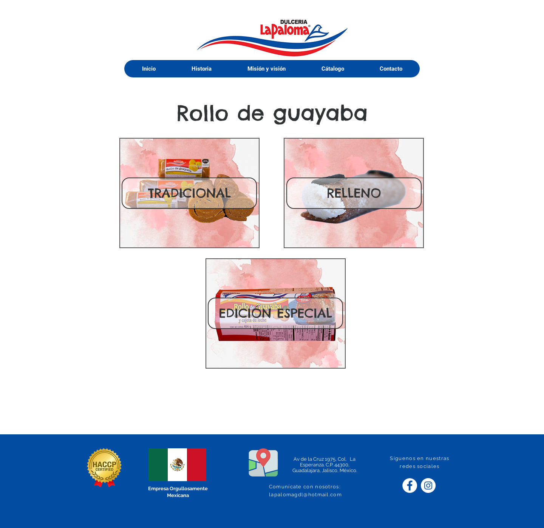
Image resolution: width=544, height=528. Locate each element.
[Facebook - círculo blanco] (409, 485)
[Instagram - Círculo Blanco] (428, 485)
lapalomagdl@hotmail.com (305, 494)
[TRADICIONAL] (189, 193)
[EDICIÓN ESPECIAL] (275, 313)
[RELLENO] (354, 193)
